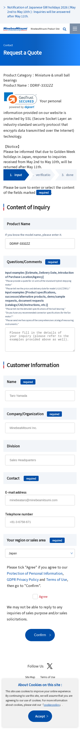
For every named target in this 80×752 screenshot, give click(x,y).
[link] (20, 100)
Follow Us (40, 669)
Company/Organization (34, 416)
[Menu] (75, 29)
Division (13, 449)
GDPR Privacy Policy (23, 582)
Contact (8, 45)
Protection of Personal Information (35, 576)
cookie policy (52, 704)
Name (21, 384)
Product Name (18, 223)
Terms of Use (56, 582)
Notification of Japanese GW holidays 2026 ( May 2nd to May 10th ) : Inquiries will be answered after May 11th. (41, 11)
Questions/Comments (33, 261)
